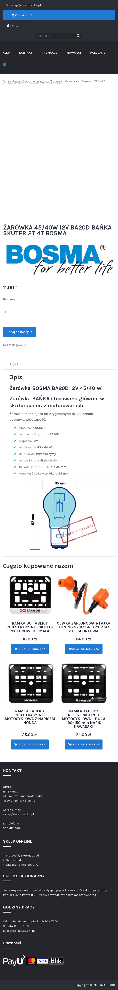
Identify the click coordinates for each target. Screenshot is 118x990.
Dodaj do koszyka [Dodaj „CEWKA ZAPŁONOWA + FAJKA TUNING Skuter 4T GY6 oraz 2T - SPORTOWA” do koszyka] (83, 649)
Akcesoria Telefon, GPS (22, 864)
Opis (14, 364)
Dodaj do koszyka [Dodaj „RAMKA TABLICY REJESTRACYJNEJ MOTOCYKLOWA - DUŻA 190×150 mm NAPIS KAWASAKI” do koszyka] (83, 744)
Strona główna (11, 81)
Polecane (97, 52)
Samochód (13, 860)
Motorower (56, 81)
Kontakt (25, 52)
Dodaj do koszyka (19, 332)
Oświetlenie (72, 81)
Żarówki (86, 81)
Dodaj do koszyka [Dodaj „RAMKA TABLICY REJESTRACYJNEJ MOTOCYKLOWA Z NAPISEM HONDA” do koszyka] (29, 744)
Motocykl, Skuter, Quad (22, 855)
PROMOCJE (49, 52)
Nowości (74, 52)
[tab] (14, 364)
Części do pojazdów (35, 81)
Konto (12, 25)
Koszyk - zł (21, 15)
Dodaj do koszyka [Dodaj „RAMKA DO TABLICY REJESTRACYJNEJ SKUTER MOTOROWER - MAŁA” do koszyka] (29, 649)
